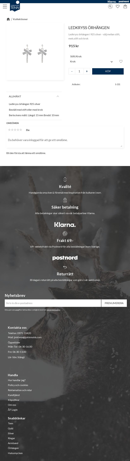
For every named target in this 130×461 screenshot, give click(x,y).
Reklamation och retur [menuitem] (20, 390)
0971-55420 (24, 333)
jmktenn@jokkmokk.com (28, 337)
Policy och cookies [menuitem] (18, 385)
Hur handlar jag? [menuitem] (17, 380)
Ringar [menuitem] (11, 438)
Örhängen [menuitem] (13, 448)
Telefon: (12, 333)
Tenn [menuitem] (10, 423)
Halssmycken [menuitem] (15, 453)
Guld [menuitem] (10, 428)
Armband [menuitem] (13, 443)
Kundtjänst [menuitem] (14, 395)
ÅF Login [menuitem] (13, 409)
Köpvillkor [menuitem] (13, 399)
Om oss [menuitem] (12, 404)
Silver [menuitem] (11, 433)
